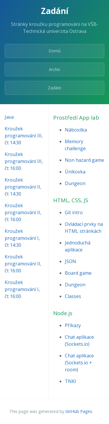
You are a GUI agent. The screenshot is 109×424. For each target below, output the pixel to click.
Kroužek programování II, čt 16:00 (23, 212)
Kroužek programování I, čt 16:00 (22, 289)
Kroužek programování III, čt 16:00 (24, 161)
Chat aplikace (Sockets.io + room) (79, 362)
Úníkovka (75, 171)
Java (9, 117)
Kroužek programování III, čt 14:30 (24, 135)
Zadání (54, 88)
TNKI (70, 381)
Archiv (54, 69)
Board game (78, 273)
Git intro (74, 212)
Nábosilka (76, 130)
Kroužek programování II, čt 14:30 (23, 187)
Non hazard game (84, 160)
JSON (70, 261)
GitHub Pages (78, 411)
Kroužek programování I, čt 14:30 (22, 238)
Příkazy (73, 325)
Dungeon (75, 183)
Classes (73, 296)
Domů (55, 51)
